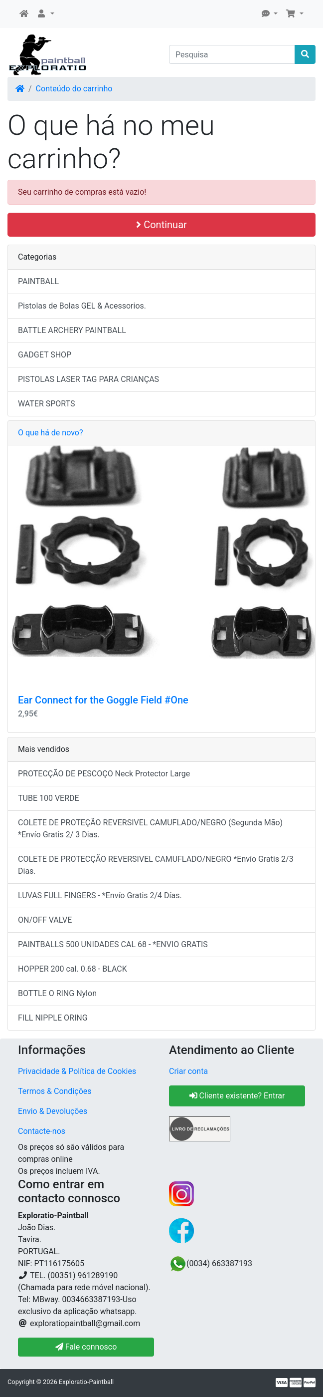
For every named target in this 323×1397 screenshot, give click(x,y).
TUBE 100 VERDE (48, 798)
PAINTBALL (38, 281)
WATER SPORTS (46, 403)
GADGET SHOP (44, 354)
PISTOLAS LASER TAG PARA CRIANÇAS (88, 379)
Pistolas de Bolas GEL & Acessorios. (82, 306)
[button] (45, 14)
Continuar (161, 225)
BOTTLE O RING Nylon (57, 993)
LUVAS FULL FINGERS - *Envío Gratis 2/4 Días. (100, 895)
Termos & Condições (55, 1091)
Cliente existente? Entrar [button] (237, 1095)
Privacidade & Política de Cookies (77, 1071)
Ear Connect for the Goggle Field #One (103, 700)
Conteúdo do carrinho (74, 88)
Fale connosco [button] (86, 1347)
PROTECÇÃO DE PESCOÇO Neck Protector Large (104, 773)
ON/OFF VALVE (45, 920)
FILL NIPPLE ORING (53, 1018)
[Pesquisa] (232, 54)
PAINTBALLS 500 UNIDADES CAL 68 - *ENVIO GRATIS (113, 944)
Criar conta (188, 1071)
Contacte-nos (41, 1131)
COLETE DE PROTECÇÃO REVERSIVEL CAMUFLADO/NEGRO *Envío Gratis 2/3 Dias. (156, 865)
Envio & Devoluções (52, 1111)
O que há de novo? (50, 432)
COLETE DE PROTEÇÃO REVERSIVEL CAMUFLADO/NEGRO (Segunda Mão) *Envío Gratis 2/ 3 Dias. (150, 828)
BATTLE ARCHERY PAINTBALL (72, 330)
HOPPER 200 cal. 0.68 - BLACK (72, 969)
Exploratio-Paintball (86, 1382)
